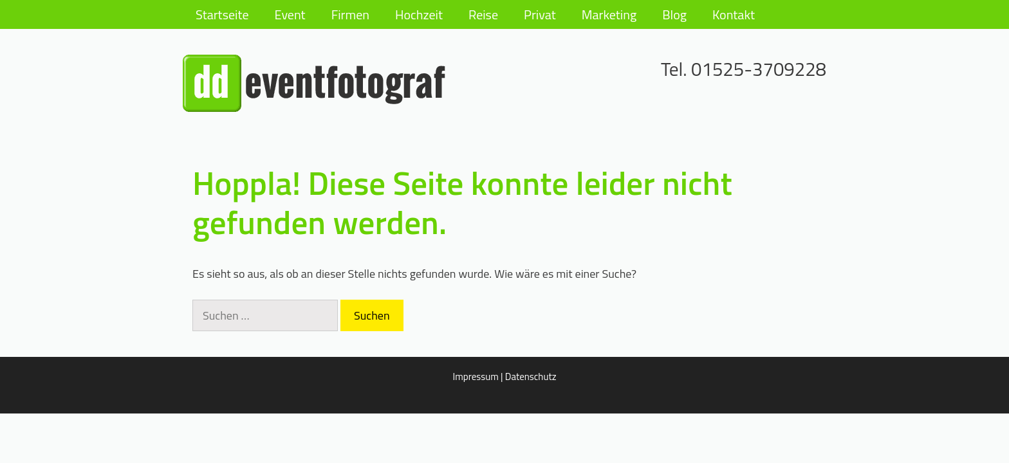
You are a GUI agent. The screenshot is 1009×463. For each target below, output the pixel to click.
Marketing (609, 14)
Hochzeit (419, 14)
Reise (483, 14)
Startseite (222, 14)
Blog (674, 14)
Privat (540, 14)
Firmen (350, 14)
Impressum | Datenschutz (505, 376)
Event (290, 14)
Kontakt (733, 14)
